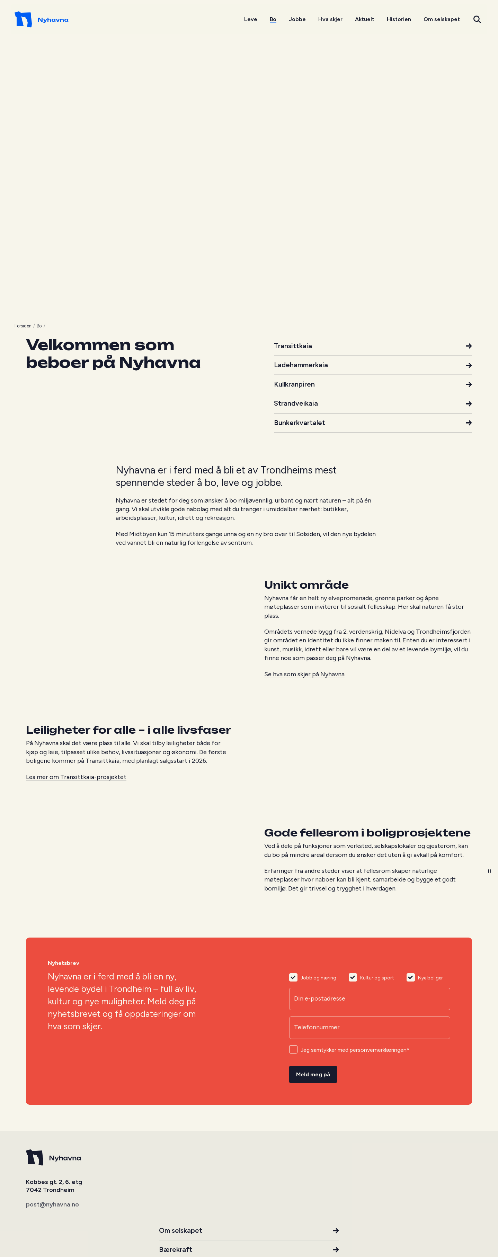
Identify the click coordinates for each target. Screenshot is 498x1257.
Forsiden (34, 893)
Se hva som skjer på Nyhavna (304, 1246)
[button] (465, 21)
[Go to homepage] (53, 21)
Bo (50, 893)
